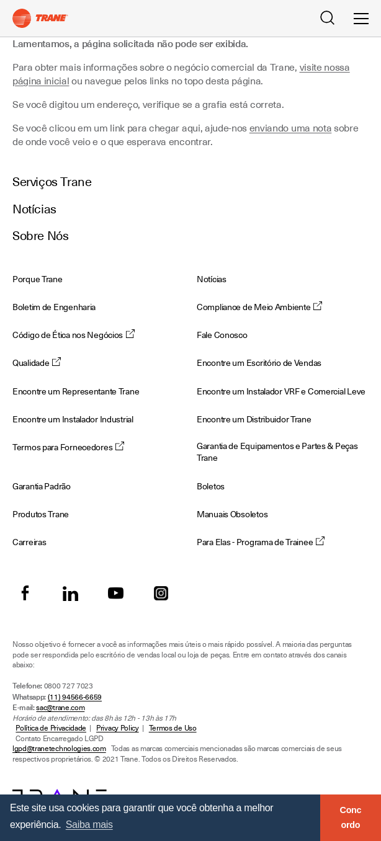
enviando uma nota (290, 128)
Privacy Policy (117, 728)
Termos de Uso (173, 728)
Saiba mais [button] (89, 824)
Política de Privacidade (51, 728)
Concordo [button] (351, 817)
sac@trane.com (60, 708)
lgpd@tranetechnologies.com (59, 749)
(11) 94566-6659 (75, 697)
